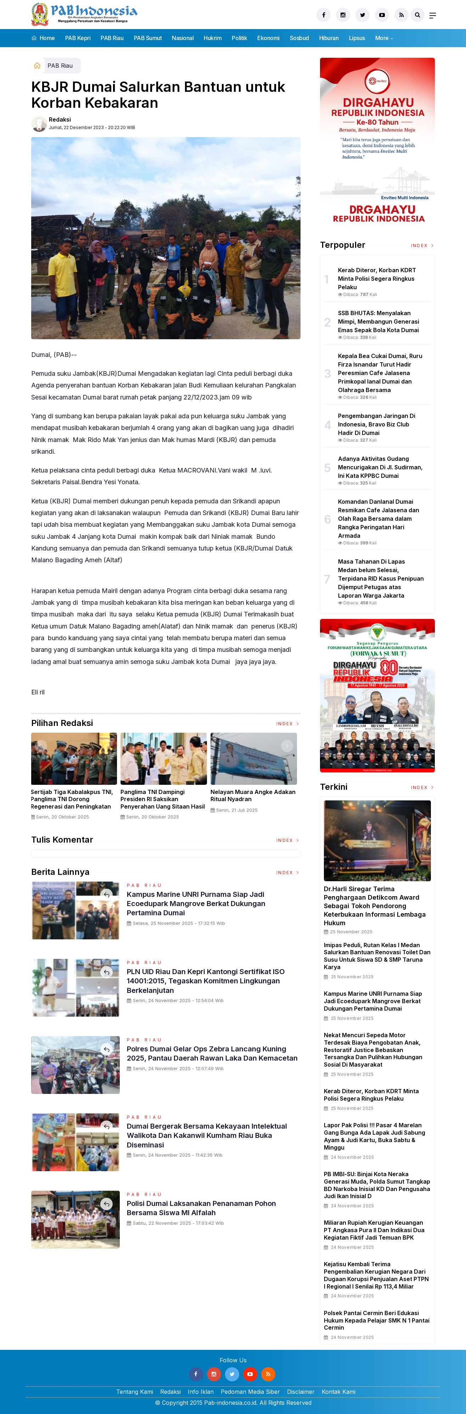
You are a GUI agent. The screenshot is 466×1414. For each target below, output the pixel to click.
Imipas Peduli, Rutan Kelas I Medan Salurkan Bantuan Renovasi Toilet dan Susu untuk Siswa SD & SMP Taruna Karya (377, 956)
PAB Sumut (148, 37)
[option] (76, 779)
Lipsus (357, 37)
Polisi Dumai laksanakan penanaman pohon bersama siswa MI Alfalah (208, 1207)
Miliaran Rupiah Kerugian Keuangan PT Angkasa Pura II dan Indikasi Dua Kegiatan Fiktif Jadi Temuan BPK (374, 1230)
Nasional (182, 37)
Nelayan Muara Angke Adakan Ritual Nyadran (255, 795)
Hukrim (212, 37)
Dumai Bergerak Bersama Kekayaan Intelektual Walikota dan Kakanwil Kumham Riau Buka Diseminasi (213, 1135)
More (382, 37)
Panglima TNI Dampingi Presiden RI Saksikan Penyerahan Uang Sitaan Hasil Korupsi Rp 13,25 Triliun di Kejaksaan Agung (165, 806)
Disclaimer (301, 1391)
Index (288, 723)
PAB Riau (112, 37)
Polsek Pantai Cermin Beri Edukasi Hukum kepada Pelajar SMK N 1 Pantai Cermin (376, 1320)
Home (43, 37)
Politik (239, 37)
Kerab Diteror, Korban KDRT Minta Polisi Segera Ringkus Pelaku (371, 1095)
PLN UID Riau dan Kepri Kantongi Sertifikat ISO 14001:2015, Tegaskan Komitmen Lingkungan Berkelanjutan (207, 981)
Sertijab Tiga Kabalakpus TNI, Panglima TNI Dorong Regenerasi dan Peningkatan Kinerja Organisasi (74, 802)
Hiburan (329, 37)
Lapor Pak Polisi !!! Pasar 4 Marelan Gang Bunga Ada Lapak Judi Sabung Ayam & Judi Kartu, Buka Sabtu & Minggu (374, 1136)
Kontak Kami (338, 1391)
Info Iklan (201, 1391)
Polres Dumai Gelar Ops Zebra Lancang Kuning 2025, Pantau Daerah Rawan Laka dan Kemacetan (213, 1058)
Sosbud (299, 37)
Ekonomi (268, 37)
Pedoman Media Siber (250, 1391)
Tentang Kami (134, 1391)
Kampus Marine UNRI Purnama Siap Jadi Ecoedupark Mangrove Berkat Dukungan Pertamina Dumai (202, 903)
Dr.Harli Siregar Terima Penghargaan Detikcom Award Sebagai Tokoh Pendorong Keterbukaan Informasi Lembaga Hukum (375, 906)
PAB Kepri (78, 37)
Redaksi (60, 119)
